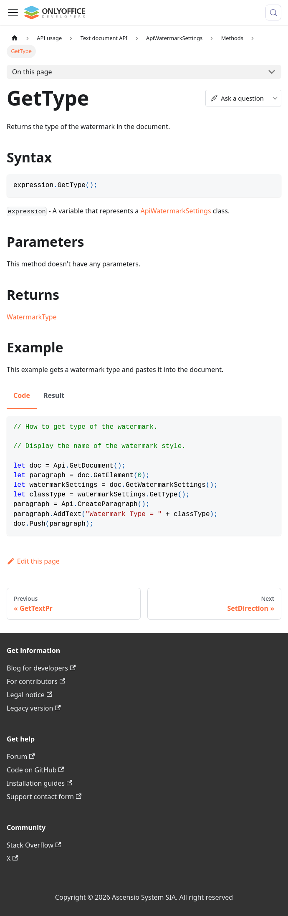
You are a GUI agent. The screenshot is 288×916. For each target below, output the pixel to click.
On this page (32, 71)
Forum (21, 756)
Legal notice (29, 694)
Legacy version (34, 708)
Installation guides (39, 783)
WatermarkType (32, 316)
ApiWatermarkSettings (176, 210)
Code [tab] (21, 395)
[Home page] (15, 38)
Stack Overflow (34, 845)
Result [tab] (53, 395)
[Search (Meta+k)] (273, 12)
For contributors (36, 681)
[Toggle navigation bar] (13, 12)
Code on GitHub (35, 769)
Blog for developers (41, 668)
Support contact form (44, 796)
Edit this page (33, 561)
